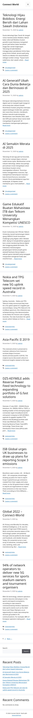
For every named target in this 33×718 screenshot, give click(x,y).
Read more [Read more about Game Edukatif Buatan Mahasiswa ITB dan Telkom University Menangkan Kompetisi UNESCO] (18, 259)
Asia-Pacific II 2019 (16, 339)
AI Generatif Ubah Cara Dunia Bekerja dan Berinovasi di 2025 (16, 86)
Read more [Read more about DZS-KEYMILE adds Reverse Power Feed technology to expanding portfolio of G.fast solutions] (11, 431)
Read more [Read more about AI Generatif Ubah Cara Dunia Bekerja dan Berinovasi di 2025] (6, 125)
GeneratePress (16, 715)
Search (5, 648)
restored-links (10, 327)
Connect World (11, 4)
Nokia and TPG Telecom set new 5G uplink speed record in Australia (14, 284)
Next (9, 639)
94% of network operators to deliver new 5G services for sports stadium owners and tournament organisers (16, 576)
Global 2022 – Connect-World (13, 513)
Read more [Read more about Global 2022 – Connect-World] (22, 547)
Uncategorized (10, 68)
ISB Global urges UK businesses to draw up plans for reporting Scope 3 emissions (15, 456)
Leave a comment (11, 70)
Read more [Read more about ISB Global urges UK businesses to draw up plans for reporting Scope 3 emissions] (6, 493)
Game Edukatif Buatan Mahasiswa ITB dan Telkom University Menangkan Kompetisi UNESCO (16, 213)
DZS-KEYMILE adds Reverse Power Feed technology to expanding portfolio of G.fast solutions (16, 387)
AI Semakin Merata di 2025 (16, 145)
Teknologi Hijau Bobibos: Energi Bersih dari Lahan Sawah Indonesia (15, 20)
